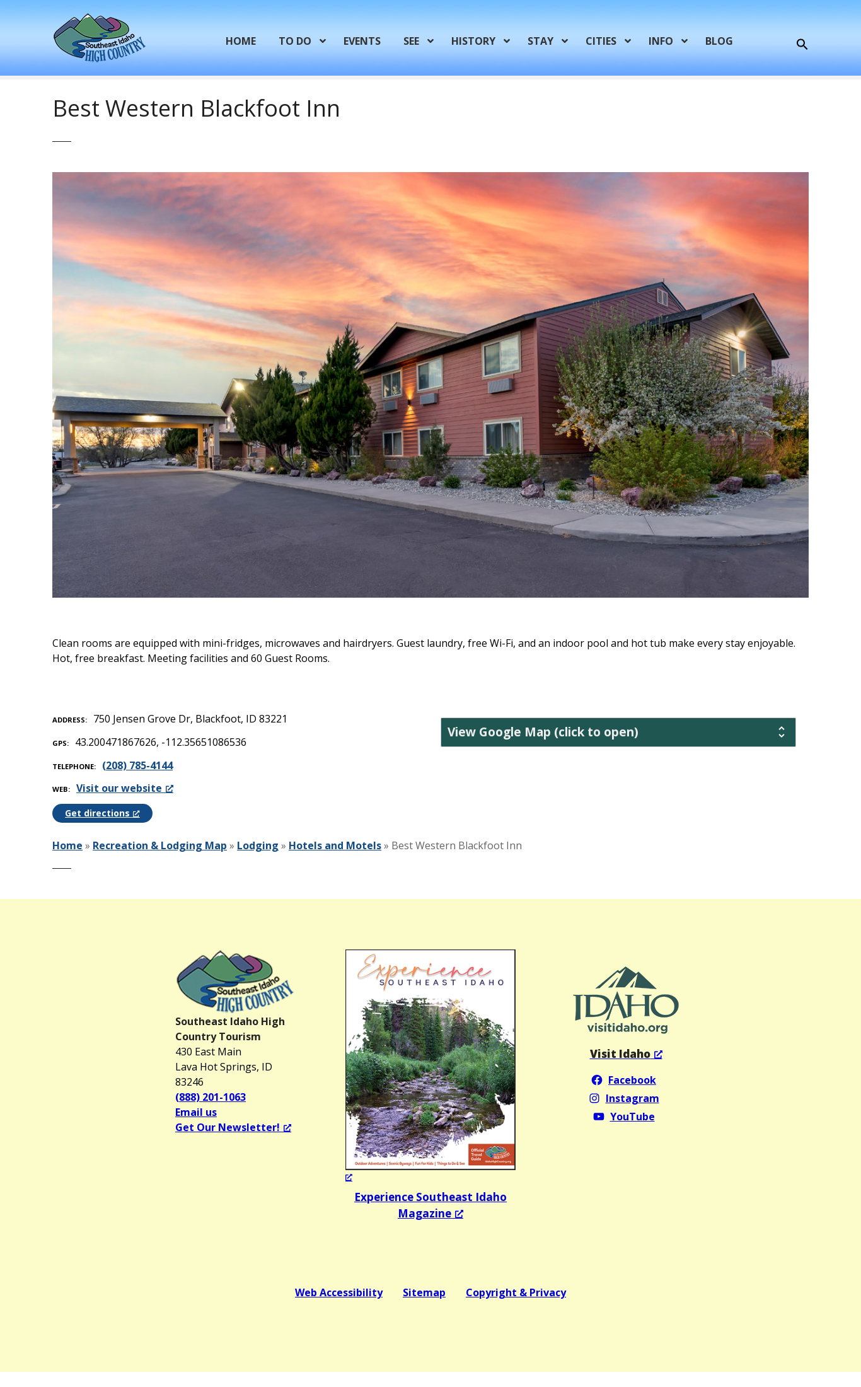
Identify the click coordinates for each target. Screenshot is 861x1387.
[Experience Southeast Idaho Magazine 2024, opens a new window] (430, 1066)
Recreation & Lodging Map (160, 845)
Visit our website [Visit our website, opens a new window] (124, 788)
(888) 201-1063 (210, 1097)
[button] (802, 45)
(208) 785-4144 (137, 765)
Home (67, 845)
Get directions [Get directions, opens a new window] (102, 813)
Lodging (258, 845)
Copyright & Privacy (516, 1292)
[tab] (618, 732)
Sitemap (424, 1292)
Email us (196, 1112)
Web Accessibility (339, 1292)
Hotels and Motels (335, 845)
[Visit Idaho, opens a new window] (626, 1054)
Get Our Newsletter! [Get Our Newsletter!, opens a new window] (233, 1127)
